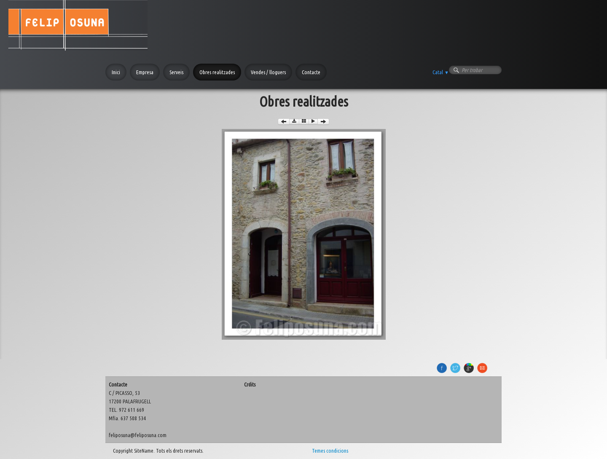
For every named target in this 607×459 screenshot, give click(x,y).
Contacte (311, 72)
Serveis (176, 72)
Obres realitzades (217, 72)
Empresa (144, 72)
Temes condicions (330, 451)
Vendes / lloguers (268, 72)
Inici (116, 72)
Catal (440, 72)
